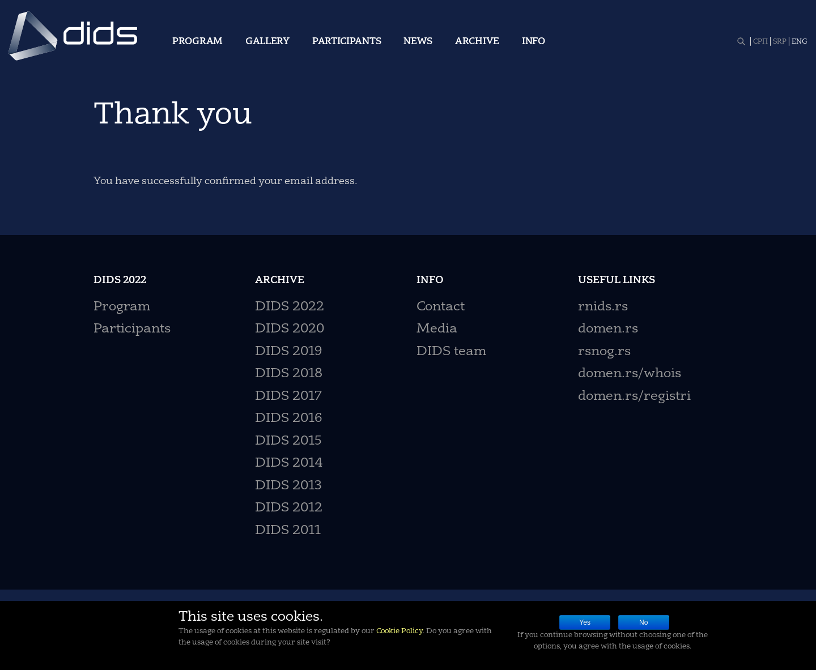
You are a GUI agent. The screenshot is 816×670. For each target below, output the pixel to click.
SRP (780, 42)
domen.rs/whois (629, 374)
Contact (440, 307)
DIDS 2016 (288, 418)
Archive (477, 41)
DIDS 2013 (288, 486)
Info (533, 41)
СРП (760, 42)
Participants (346, 41)
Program (197, 41)
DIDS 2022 (289, 307)
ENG (800, 42)
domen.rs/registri (634, 396)
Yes (584, 622)
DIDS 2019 (288, 352)
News (417, 41)
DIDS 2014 (289, 463)
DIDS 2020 (289, 329)
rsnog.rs (604, 352)
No (643, 622)
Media (436, 329)
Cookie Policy (399, 631)
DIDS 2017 (288, 396)
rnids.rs (603, 307)
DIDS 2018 (288, 374)
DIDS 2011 (288, 530)
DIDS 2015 (288, 441)
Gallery (267, 41)
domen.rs (608, 329)
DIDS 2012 (288, 508)
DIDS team (451, 352)
